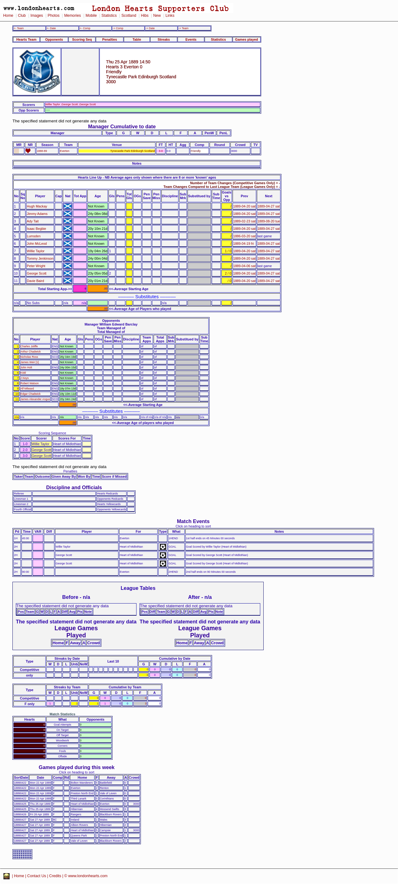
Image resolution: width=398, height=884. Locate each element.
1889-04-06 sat (244, 266)
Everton (64, 151)
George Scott (36, 273)
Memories (72, 15)
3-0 (161, 151)
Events (191, 39)
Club (22, 15)
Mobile (91, 15)
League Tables (138, 588)
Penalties (109, 39)
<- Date (51, 28)
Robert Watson (30, 383)
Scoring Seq (82, 39)
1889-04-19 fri (243, 243)
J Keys (25, 378)
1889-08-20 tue (268, 221)
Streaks (164, 39)
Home (8, 15)
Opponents (54, 39)
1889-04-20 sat (244, 206)
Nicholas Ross (29, 356)
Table (136, 39)
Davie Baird (35, 281)
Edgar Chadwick (31, 393)
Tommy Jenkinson (40, 258)
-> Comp (118, 28)
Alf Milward (27, 388)
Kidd (23, 372)
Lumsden (33, 236)
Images (36, 15)
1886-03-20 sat (244, 236)
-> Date (150, 28)
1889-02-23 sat (244, 221)
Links (169, 15)
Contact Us (36, 876)
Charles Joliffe (29, 346)
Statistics (109, 15)
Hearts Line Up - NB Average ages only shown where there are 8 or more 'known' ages (147, 177)
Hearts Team (26, 39)
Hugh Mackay (37, 206)
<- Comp (85, 28)
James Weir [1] (30, 362)
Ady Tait (33, 221)
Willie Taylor (35, 251)
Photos (53, 15)
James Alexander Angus (35, 399)
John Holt (26, 367)
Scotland (128, 15)
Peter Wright (36, 266)
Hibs (144, 15)
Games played (246, 39)
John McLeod (37, 243)
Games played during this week (77, 767)
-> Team (183, 28)
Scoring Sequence (52, 433)
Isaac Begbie (36, 228)
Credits (55, 876)
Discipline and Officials (74, 487)
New (157, 15)
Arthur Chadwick (31, 351)
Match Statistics (63, 714)
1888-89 (42, 151)
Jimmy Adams (37, 214)
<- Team (19, 28)
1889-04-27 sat (268, 206)
